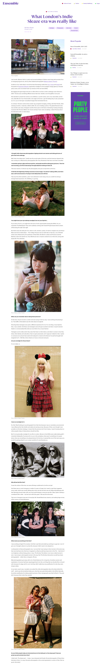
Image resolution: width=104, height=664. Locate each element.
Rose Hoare (30, 27)
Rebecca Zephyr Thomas (50, 81)
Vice (48, 84)
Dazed (58, 84)
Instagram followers (23, 86)
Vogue (52, 84)
